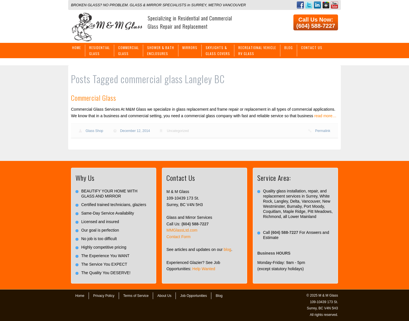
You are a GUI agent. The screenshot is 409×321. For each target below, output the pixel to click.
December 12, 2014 (135, 131)
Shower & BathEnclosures (160, 50)
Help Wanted (203, 269)
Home (76, 47)
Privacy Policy (103, 296)
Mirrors (189, 47)
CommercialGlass (128, 50)
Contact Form (178, 236)
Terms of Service (136, 296)
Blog (288, 47)
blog (227, 249)
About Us (164, 296)
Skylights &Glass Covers (218, 50)
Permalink (322, 131)
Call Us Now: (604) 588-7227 (315, 22)
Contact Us (311, 47)
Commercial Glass (93, 98)
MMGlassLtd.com (181, 230)
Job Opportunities (193, 296)
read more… (325, 116)
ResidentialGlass (99, 50)
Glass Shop (94, 131)
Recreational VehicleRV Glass (257, 50)
